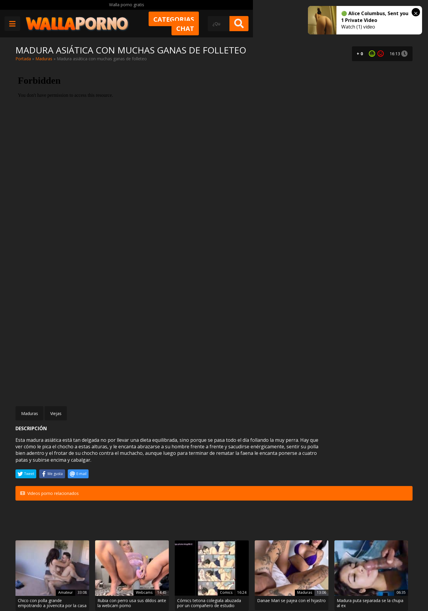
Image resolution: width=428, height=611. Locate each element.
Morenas (52, 524)
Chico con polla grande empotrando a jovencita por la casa (45, 470)
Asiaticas (120, 524)
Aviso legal (102, 589)
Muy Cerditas (104, 568)
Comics (188, 459)
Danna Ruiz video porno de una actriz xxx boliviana (178, 536)
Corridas (388, 524)
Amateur (53, 459)
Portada (23, 58)
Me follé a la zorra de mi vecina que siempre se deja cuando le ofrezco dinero (245, 536)
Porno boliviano (181, 524)
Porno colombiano (246, 524)
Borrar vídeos (133, 589)
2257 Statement (214, 589)
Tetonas (389, 459)
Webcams (119, 459)
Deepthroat (319, 524)
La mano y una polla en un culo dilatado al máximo (110, 536)
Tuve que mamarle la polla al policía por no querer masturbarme (381, 470)
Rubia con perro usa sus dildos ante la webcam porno (113, 470)
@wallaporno (390, 588)
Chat (286, 22)
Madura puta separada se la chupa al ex (313, 470)
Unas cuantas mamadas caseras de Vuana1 (310, 536)
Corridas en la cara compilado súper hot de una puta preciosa (381, 536)
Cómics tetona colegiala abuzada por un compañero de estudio (179, 470)
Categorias (242, 22)
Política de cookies (173, 589)
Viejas (56, 247)
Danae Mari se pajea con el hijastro (245, 470)
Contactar (101, 579)
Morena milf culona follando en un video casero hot (45, 536)
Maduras (43, 58)
